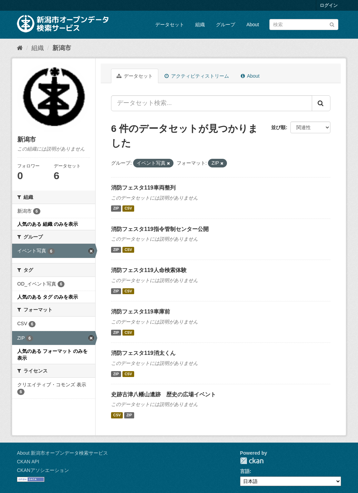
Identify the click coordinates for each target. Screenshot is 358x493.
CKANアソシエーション (43, 470)
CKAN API (28, 461)
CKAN (251, 460)
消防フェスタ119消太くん (143, 353)
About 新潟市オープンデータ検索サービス (62, 453)
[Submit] (332, 24)
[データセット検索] (303, 24)
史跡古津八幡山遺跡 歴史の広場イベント (163, 394)
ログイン (329, 5)
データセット (169, 24)
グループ (225, 24)
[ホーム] (20, 48)
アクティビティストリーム (197, 76)
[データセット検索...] (211, 103)
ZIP (116, 208)
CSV (128, 208)
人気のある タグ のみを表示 (47, 297)
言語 (245, 471)
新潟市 (61, 48)
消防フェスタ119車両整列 (143, 188)
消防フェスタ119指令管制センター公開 (160, 229)
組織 (200, 24)
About (252, 24)
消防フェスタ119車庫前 (140, 312)
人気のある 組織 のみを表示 (47, 224)
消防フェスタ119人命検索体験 (149, 270)
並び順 (278, 127)
